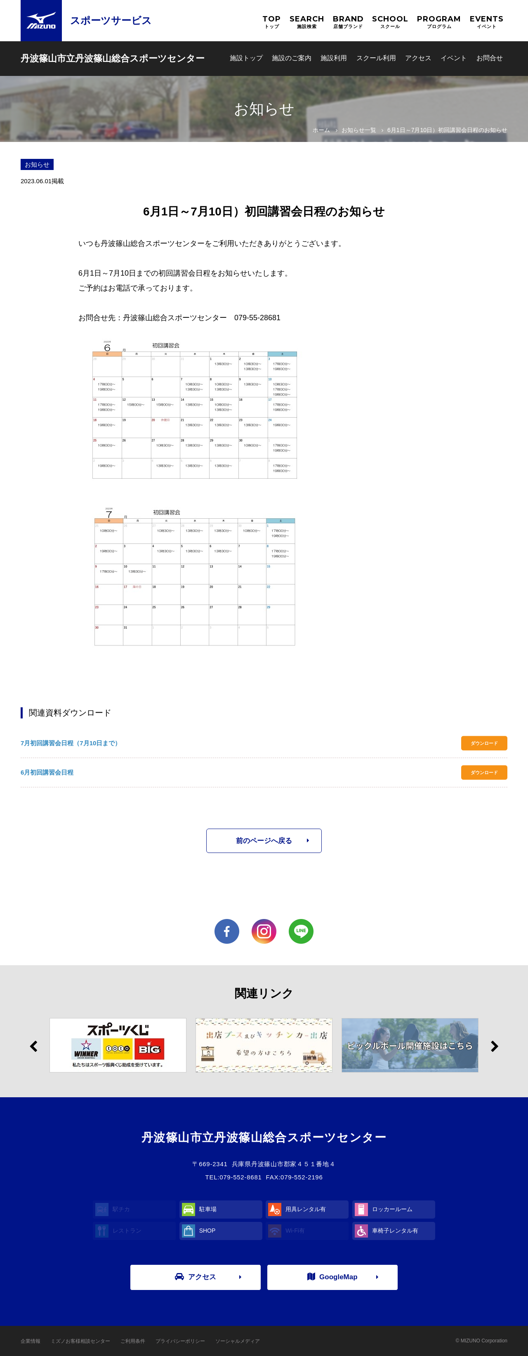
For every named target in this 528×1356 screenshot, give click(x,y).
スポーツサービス (111, 20)
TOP (271, 22)
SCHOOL (390, 22)
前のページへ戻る (264, 841)
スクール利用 (376, 57)
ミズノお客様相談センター (80, 1341)
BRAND (348, 22)
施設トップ (246, 57)
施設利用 (334, 57)
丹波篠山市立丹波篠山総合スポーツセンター (113, 58)
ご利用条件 (132, 1341)
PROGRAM (439, 22)
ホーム (321, 130)
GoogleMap (332, 1277)
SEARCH (307, 22)
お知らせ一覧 (359, 130)
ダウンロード (484, 743)
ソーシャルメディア (237, 1341)
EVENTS (487, 22)
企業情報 (30, 1341)
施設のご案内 (291, 57)
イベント (454, 57)
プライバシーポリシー (180, 1341)
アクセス (418, 57)
